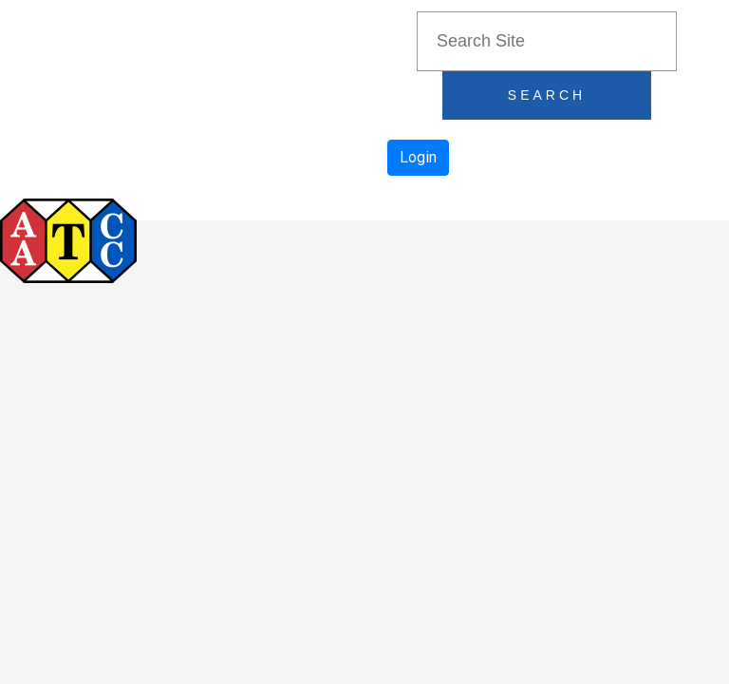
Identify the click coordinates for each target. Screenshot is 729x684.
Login (418, 157)
